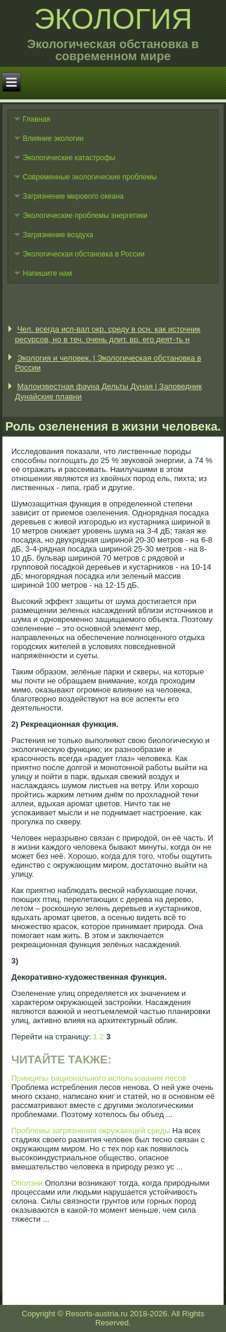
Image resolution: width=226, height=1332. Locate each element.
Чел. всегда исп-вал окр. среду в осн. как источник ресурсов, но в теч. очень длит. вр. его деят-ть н (108, 334)
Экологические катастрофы (69, 158)
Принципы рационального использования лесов (98, 1078)
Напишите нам (47, 273)
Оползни (27, 1182)
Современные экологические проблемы (90, 177)
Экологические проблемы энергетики (85, 215)
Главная (37, 119)
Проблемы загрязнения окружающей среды (90, 1130)
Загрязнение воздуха (58, 235)
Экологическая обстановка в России (84, 254)
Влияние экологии (53, 138)
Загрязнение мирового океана (73, 196)
